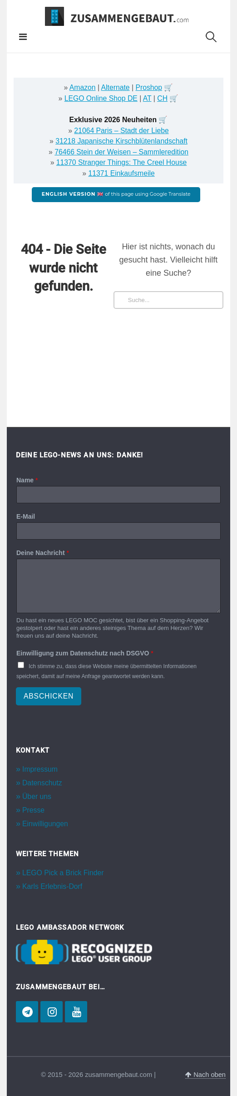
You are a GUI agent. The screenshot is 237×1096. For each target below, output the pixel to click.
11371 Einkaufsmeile (121, 173)
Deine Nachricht (42, 552)
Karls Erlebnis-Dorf (52, 886)
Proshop (148, 87)
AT (147, 98)
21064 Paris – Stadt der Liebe (121, 130)
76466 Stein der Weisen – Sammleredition (121, 152)
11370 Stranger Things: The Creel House (121, 162)
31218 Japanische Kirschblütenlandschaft (121, 141)
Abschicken (49, 696)
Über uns (36, 796)
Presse (33, 810)
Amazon (82, 87)
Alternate (115, 87)
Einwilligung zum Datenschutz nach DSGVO (84, 653)
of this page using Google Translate (116, 194)
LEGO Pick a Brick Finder (63, 873)
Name (27, 480)
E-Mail (25, 516)
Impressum (40, 769)
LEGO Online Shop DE (101, 98)
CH (162, 98)
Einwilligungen (45, 824)
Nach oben (205, 1074)
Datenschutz (42, 783)
